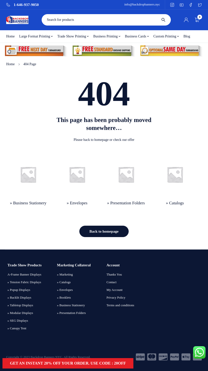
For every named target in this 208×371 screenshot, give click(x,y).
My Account (115, 290)
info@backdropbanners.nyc (142, 4)
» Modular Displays (20, 313)
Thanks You (114, 274)
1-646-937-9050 (26, 5)
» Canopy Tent (16, 328)
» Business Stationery (71, 305)
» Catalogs (64, 282)
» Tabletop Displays (20, 305)
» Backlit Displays (19, 297)
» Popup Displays (18, 290)
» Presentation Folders (71, 313)
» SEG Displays (17, 320)
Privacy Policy (116, 297)
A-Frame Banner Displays (24, 274)
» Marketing (65, 274)
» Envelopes (65, 290)
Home (10, 64)
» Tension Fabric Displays (24, 282)
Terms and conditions (120, 305)
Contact (112, 282)
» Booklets (64, 297)
